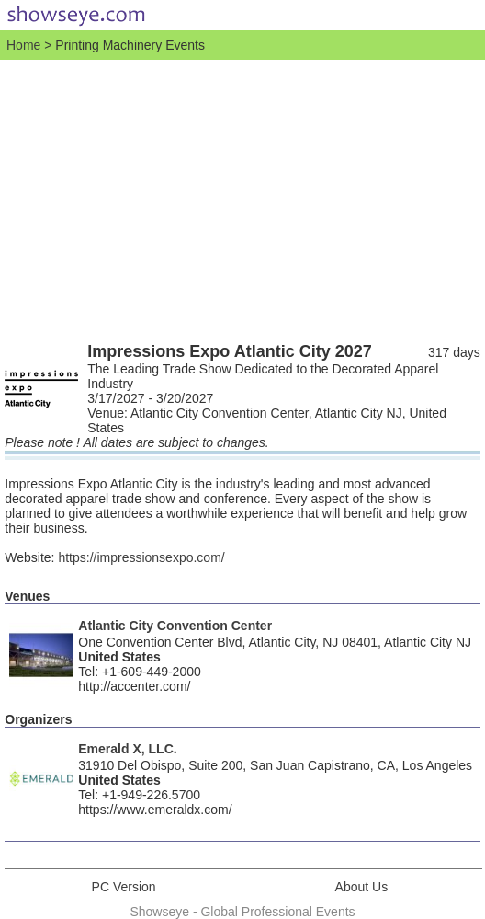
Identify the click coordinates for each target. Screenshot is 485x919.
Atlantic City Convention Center (175, 625)
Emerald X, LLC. (127, 748)
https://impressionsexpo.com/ (141, 557)
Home (23, 45)
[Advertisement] (242, 198)
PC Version (124, 886)
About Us (362, 886)
